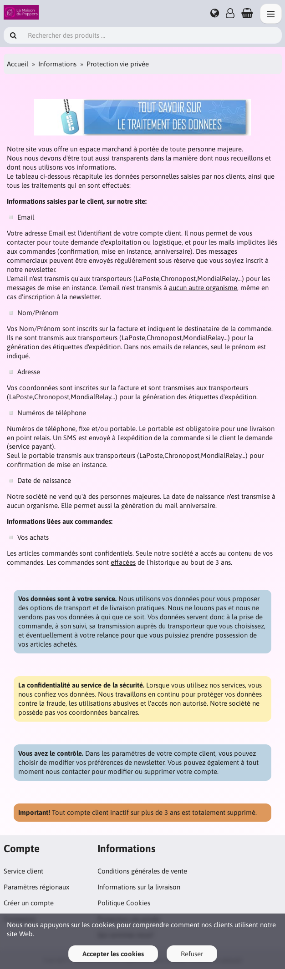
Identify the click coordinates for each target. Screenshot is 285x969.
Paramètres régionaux (36, 887)
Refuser (192, 954)
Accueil (17, 64)
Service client (23, 871)
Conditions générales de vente (142, 871)
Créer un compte (29, 903)
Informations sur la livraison (138, 887)
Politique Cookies (123, 903)
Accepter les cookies (113, 954)
